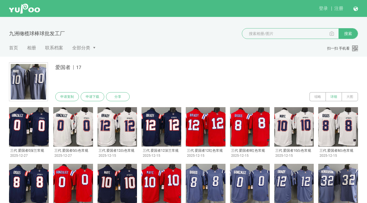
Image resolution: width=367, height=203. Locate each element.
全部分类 (81, 47)
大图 (349, 97)
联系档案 (54, 47)
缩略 (317, 97)
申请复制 (67, 97)
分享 (117, 97)
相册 (31, 47)
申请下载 (92, 97)
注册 (338, 8)
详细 (333, 97)
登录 (323, 8)
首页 (13, 47)
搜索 (348, 33)
